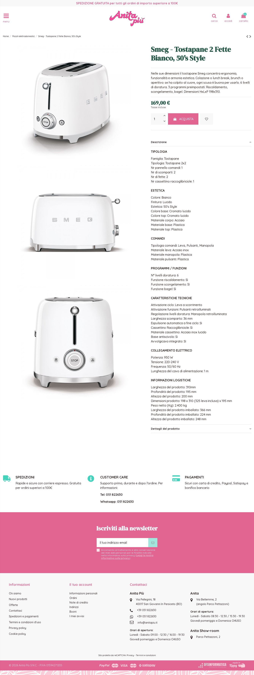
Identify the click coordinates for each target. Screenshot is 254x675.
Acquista (183, 119)
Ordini (73, 598)
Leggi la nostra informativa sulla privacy (127, 556)
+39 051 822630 (146, 610)
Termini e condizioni (146, 655)
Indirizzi (74, 607)
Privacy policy (17, 628)
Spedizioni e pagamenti (24, 616)
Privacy (130, 655)
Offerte (13, 605)
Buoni (73, 611)
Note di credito (78, 602)
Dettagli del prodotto (201, 428)
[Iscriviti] (152, 542)
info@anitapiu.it (147, 622)
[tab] (201, 142)
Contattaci (15, 610)
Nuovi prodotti (18, 599)
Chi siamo (15, 593)
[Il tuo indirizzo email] (122, 542)
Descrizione (201, 142)
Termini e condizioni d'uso (25, 622)
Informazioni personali (83, 593)
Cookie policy (17, 634)
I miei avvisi (76, 616)
